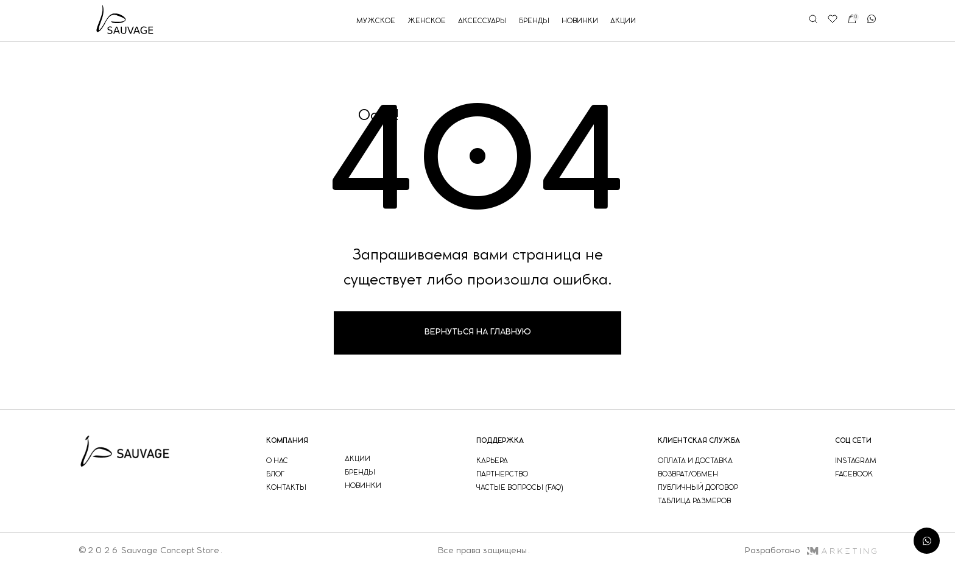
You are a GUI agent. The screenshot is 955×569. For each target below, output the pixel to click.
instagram (855, 461)
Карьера (492, 461)
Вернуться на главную (478, 332)
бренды (534, 21)
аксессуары (482, 21)
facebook (854, 474)
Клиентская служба (699, 440)
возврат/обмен (688, 474)
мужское (375, 21)
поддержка (500, 440)
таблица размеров (694, 501)
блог (275, 474)
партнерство (502, 474)
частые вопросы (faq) (519, 487)
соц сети (853, 440)
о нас (277, 461)
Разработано (810, 550)
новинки (580, 21)
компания (287, 440)
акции (623, 21)
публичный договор (698, 487)
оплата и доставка (695, 461)
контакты (286, 487)
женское (426, 21)
